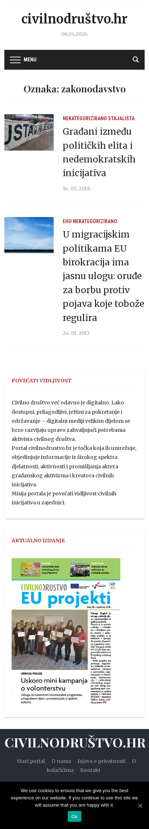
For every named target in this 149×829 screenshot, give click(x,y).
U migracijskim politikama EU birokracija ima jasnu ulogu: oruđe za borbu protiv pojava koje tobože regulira (103, 276)
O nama (61, 761)
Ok (74, 816)
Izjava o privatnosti (101, 761)
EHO (67, 221)
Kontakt (90, 770)
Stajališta (121, 118)
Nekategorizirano (85, 118)
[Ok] (140, 805)
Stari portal (31, 761)
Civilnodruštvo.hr (74, 19)
